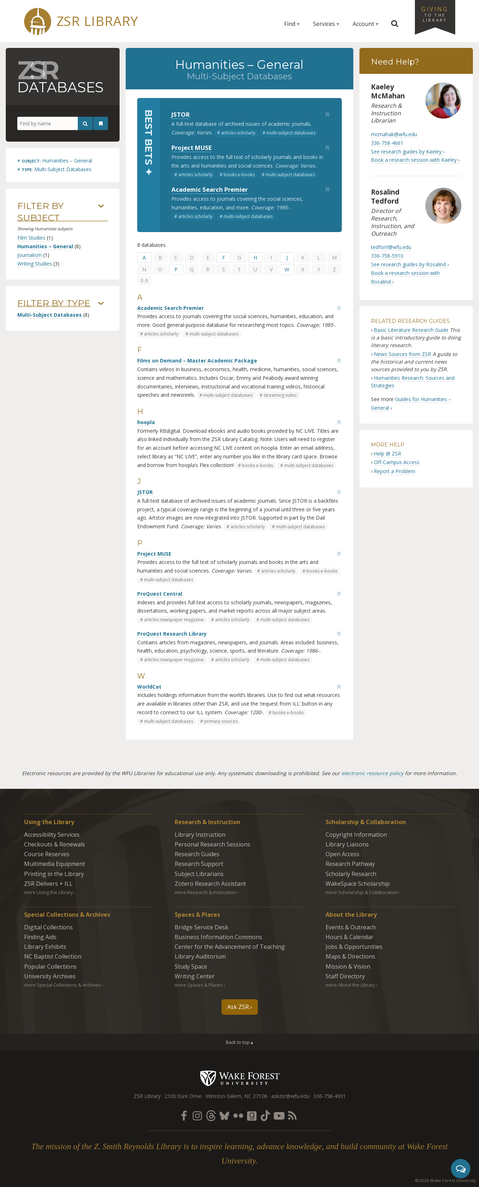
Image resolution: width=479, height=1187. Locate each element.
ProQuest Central (159, 593)
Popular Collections (50, 966)
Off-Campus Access (397, 462)
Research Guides (197, 854)
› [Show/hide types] (101, 303)
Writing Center (195, 976)
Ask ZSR (238, 1007)
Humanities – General (45, 246)
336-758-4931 (329, 1096)
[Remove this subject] (54, 160)
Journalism (29, 255)
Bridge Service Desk (201, 927)
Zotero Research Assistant (210, 884)
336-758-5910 (387, 255)
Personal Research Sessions (212, 844)
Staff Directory (345, 976)
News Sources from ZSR (402, 354)
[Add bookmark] (327, 114)
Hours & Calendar (349, 937)
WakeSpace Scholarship (358, 884)
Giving (435, 13)
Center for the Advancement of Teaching (230, 947)
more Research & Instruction (205, 892)
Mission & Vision (348, 966)
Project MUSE (191, 147)
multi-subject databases (291, 133)
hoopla (146, 422)
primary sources (221, 721)
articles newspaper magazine (174, 620)
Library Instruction (200, 835)
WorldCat (149, 686)
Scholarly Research (351, 874)
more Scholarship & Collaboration (362, 892)
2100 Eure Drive (183, 1096)
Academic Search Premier (209, 189)
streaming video (280, 395)
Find (289, 24)
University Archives (50, 976)
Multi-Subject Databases (49, 314)
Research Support (199, 864)
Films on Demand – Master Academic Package (197, 360)
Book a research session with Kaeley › (415, 159)
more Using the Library (48, 892)
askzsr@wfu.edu (290, 1096)
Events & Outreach (351, 927)
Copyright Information (356, 835)
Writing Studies (34, 263)
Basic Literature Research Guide (411, 329)
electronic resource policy (372, 773)
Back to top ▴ (239, 1042)
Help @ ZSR (387, 453)
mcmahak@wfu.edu (394, 134)
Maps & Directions (350, 956)
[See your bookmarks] (100, 123)
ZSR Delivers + (48, 884)
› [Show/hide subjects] (101, 206)
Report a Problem (394, 471)
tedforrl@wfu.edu (391, 247)
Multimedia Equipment (54, 864)
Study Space (191, 966)
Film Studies (31, 237)
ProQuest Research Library (172, 633)
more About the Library (350, 985)
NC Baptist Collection (52, 956)
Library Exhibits (45, 947)
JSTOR (180, 114)
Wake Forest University (239, 1078)
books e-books (239, 175)
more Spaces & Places (199, 985)
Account (363, 24)
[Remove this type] (54, 169)
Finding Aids (40, 937)
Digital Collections (48, 927)
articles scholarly (238, 133)
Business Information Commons (218, 937)
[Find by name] (55, 123)
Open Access (342, 854)
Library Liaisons (347, 844)
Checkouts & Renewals (54, 844)
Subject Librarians (199, 874)
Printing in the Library (54, 874)
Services (324, 24)
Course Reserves (47, 854)
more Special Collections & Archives (62, 985)
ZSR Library (97, 21)
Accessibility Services (52, 835)
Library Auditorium (200, 956)
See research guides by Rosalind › (410, 264)
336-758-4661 (387, 142)
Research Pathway (350, 864)
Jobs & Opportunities (354, 947)
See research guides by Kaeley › (407, 151)
